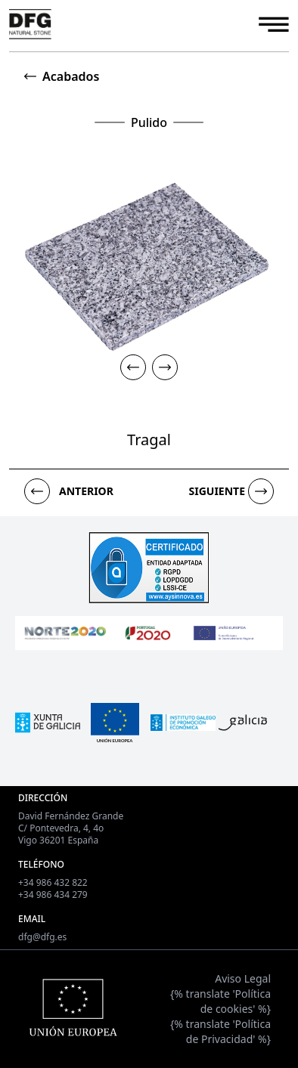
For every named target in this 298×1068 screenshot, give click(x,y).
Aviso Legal (243, 978)
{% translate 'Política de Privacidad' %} (220, 1031)
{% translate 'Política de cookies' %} (220, 1001)
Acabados (70, 76)
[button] (133, 366)
